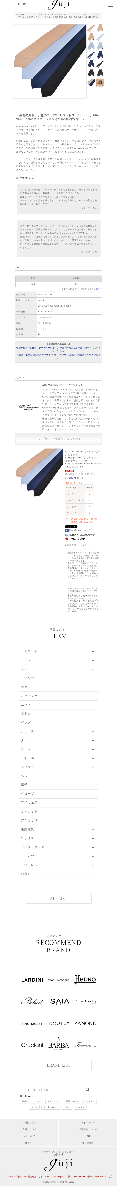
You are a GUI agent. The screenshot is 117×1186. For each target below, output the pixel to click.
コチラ (99, 289)
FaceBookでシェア (78, 530)
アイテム (35, 14)
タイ (45, 14)
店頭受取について (76, 545)
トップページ (22, 14)
